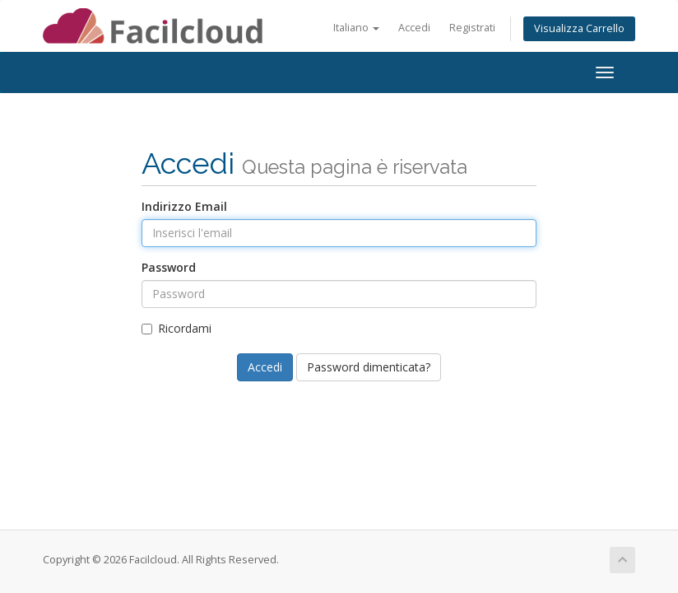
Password (169, 267)
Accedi (414, 28)
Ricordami (176, 328)
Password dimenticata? (368, 367)
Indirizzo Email (184, 206)
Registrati (472, 28)
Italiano (356, 28)
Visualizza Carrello (579, 28)
